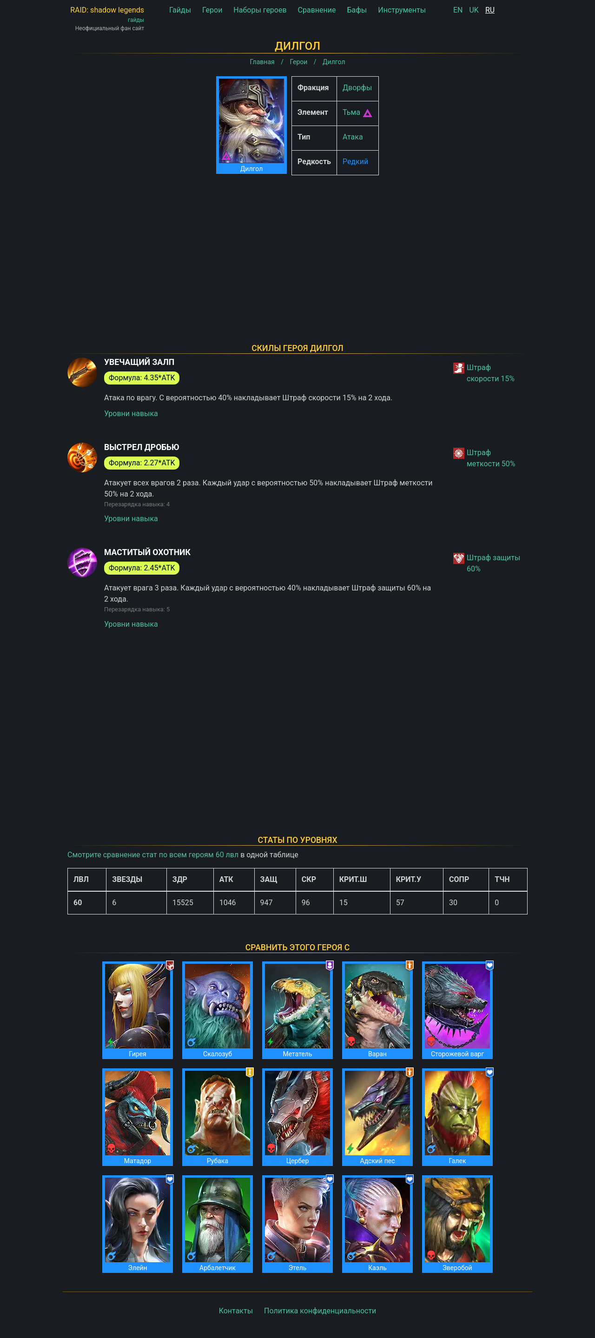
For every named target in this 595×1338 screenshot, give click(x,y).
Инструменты (402, 10)
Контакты (236, 1310)
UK (473, 10)
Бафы (357, 10)
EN (458, 10)
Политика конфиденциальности (320, 1310)
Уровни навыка (131, 413)
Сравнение (317, 10)
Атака (353, 136)
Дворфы (357, 87)
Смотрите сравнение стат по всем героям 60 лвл (152, 854)
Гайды (180, 10)
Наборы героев (259, 10)
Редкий (355, 161)
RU (490, 10)
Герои (212, 10)
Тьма (351, 112)
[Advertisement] (297, 247)
